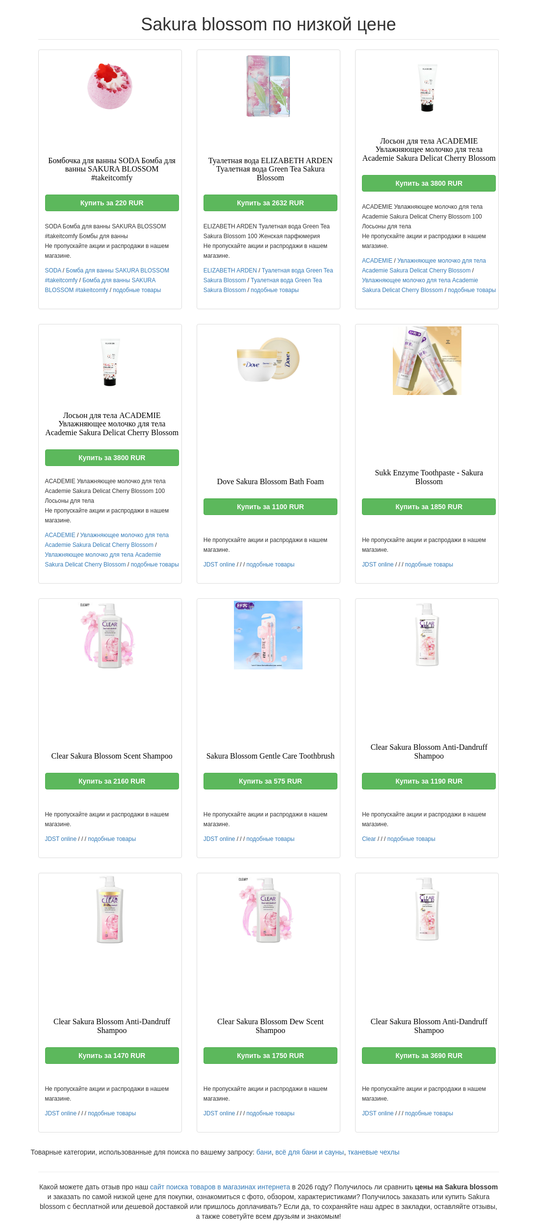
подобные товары (137, 290)
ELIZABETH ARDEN (230, 270)
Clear (369, 839)
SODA (53, 270)
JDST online (219, 564)
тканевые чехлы (373, 1152)
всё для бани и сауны (310, 1152)
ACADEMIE (377, 260)
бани (264, 1152)
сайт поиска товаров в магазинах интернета (220, 1187)
